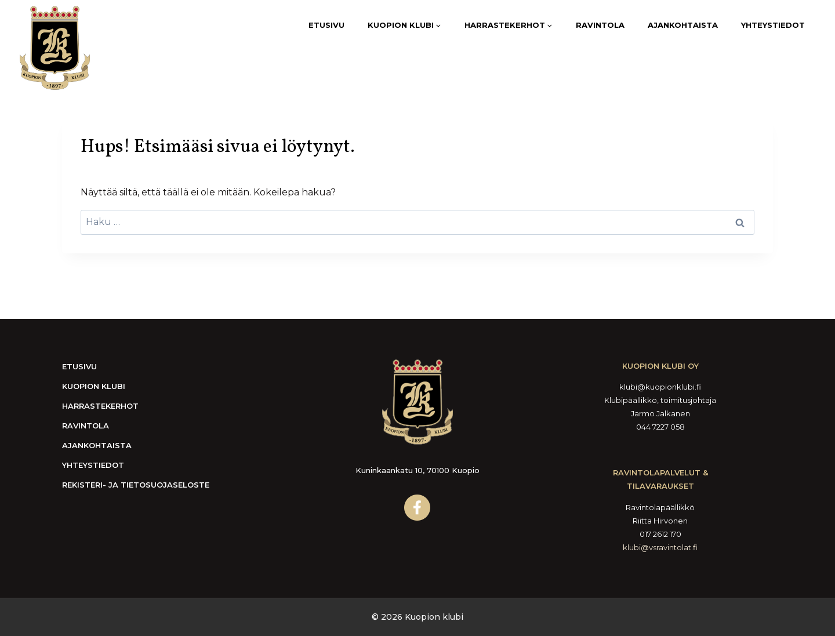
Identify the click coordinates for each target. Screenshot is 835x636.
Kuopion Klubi (93, 386)
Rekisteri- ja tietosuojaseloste (135, 484)
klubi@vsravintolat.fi (660, 547)
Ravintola (600, 25)
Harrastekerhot (100, 405)
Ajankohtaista (683, 25)
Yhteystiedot (773, 25)
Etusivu (326, 25)
